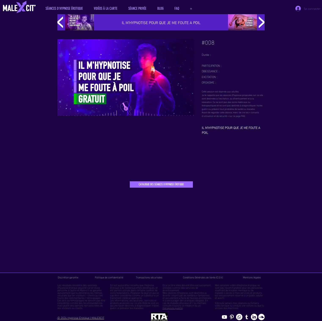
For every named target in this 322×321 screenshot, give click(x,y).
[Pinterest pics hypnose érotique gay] (232, 317)
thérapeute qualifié (173, 307)
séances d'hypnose (178, 292)
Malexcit (84, 290)
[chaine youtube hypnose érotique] (224, 317)
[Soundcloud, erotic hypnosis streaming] (261, 317)
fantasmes (203, 295)
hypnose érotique (68, 287)
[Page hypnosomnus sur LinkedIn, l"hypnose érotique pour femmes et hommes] (254, 317)
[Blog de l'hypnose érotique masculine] (246, 317)
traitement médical (120, 297)
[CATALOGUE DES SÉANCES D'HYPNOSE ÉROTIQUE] (161, 184)
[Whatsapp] (239, 317)
